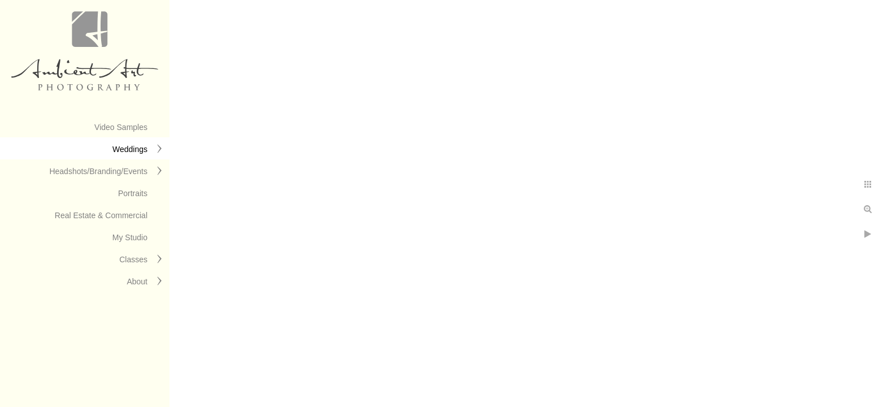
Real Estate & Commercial (101, 215)
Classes (133, 259)
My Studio (129, 237)
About (137, 281)
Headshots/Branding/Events (98, 171)
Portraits (132, 193)
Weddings (129, 149)
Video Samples (120, 127)
